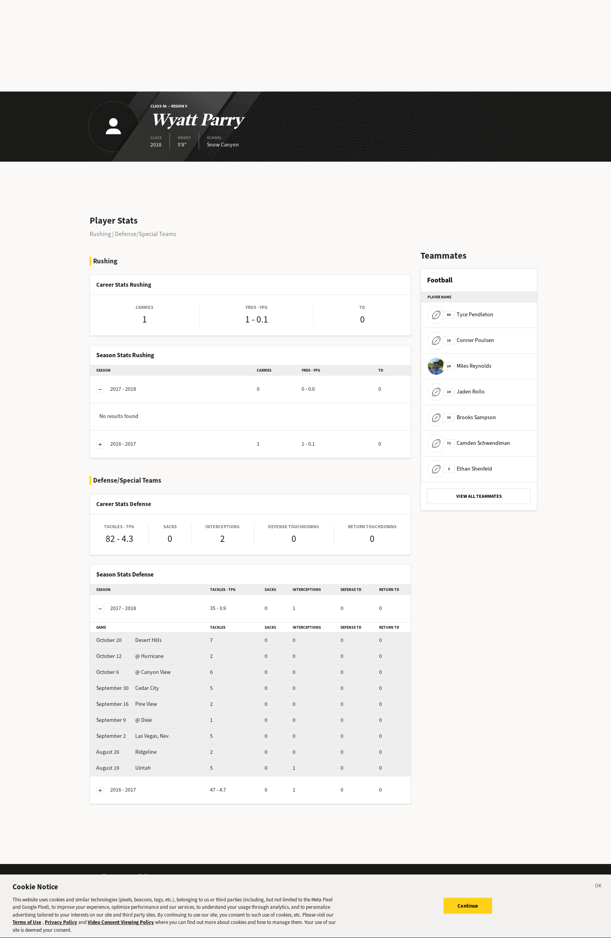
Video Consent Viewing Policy (121, 929)
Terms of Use (26, 929)
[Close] (598, 893)
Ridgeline (126, 752)
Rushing (100, 234)
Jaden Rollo (456, 391)
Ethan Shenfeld (459, 469)
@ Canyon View (133, 672)
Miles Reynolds (459, 366)
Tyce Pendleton (460, 314)
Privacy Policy (61, 929)
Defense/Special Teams (145, 234)
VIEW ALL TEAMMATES (479, 496)
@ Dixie (124, 720)
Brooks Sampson (461, 417)
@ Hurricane (130, 656)
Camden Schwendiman (468, 443)
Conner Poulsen (460, 340)
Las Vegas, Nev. (133, 736)
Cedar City (127, 688)
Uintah (123, 768)
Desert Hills (129, 640)
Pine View (126, 704)
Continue (467, 912)
